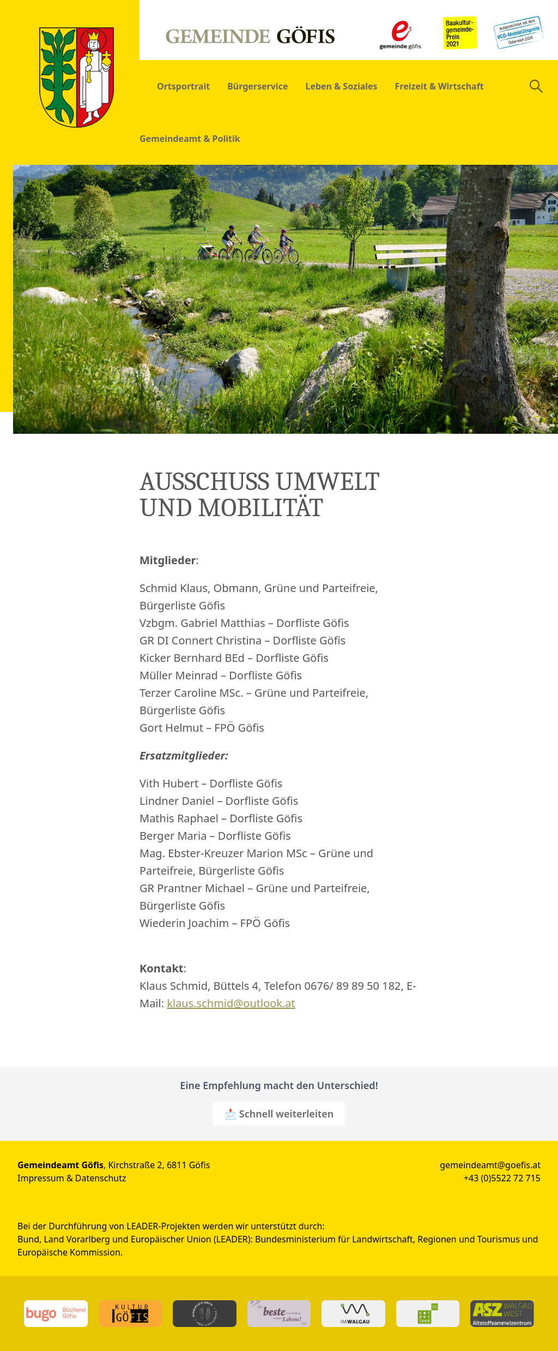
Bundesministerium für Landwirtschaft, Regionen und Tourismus (387, 1239)
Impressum (40, 1178)
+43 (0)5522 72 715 (502, 1178)
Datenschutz (100, 1178)
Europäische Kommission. (70, 1252)
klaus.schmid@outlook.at (231, 1003)
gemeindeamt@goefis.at (490, 1165)
